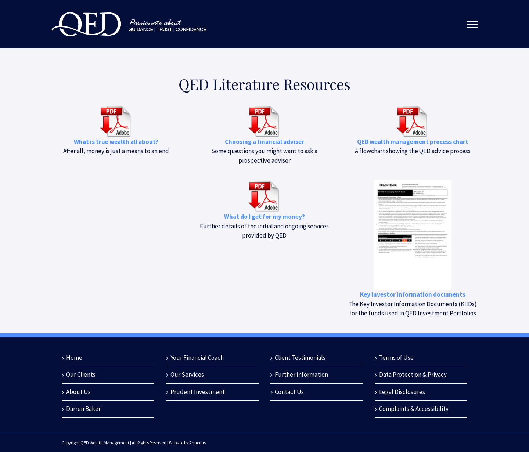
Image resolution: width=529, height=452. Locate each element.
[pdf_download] (116, 108)
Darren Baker (83, 409)
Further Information (301, 374)
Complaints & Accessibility (414, 409)
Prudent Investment (197, 392)
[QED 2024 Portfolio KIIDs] (412, 183)
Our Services (187, 374)
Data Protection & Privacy (413, 374)
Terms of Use (396, 358)
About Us (78, 392)
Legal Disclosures (402, 392)
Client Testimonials (300, 358)
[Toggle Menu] (472, 24)
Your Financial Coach (197, 358)
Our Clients (81, 374)
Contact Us (289, 392)
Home (74, 358)
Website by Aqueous (187, 442)
